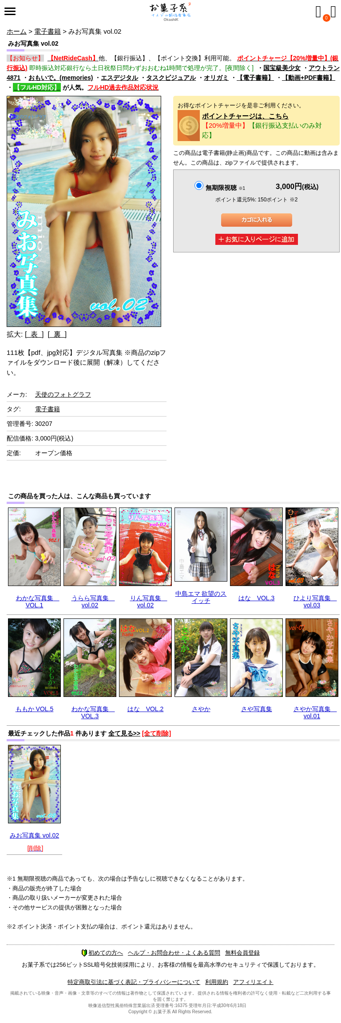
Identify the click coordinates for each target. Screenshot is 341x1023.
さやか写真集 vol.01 (315, 712)
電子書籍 (47, 31)
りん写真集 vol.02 (148, 601)
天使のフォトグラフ (63, 394)
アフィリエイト (253, 982)
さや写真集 (256, 708)
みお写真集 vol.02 (34, 835)
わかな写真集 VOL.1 (37, 601)
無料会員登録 (242, 952)
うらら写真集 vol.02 (93, 601)
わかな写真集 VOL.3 (93, 712)
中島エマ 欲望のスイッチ (201, 597)
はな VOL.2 (145, 708)
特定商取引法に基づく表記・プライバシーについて (133, 982)
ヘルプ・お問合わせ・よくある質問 (174, 952)
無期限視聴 (225, 187)
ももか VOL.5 (35, 708)
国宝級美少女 (282, 67)
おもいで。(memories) (60, 77)
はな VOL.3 (256, 598)
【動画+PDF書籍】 (308, 77)
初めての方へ (102, 952)
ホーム (17, 31)
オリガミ (216, 77)
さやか (201, 708)
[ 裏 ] (57, 334)
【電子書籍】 (255, 77)
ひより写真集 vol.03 (315, 601)
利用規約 (216, 982)
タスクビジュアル (171, 77)
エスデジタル (119, 77)
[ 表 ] (34, 334)
